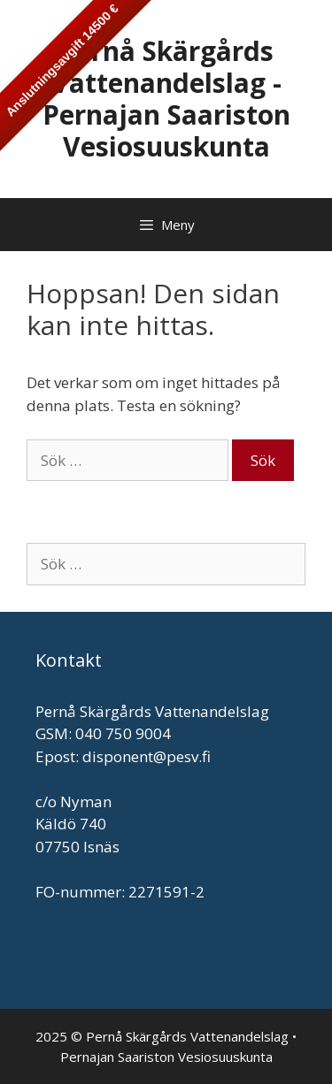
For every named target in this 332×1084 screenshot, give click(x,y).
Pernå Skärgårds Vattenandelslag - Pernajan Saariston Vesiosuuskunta (166, 98)
